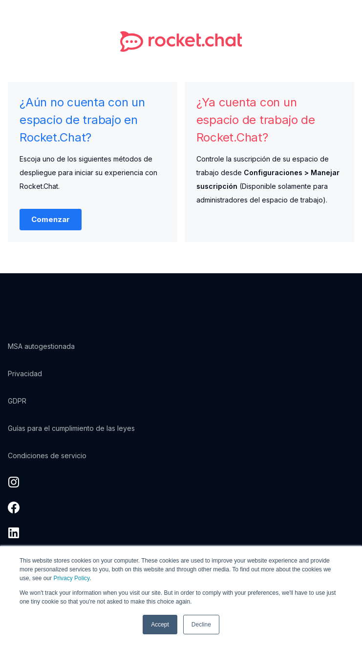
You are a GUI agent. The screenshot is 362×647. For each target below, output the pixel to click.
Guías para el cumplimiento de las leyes (71, 428)
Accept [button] (160, 624)
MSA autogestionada (41, 346)
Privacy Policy (71, 578)
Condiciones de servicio (47, 455)
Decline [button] (201, 624)
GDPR (17, 401)
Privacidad (25, 373)
